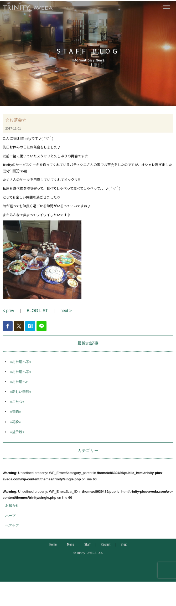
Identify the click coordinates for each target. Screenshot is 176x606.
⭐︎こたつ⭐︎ (17, 409)
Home (53, 551)
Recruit (106, 551)
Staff (87, 551)
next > (66, 318)
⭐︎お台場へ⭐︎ (19, 389)
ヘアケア (12, 533)
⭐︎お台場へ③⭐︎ (20, 369)
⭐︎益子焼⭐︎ (17, 439)
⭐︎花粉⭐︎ (15, 429)
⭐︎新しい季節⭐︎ (20, 399)
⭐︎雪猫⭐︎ (15, 419)
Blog (124, 551)
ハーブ (10, 523)
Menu (70, 551)
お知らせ (12, 513)
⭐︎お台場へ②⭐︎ (20, 379)
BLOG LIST (37, 318)
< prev (8, 318)
